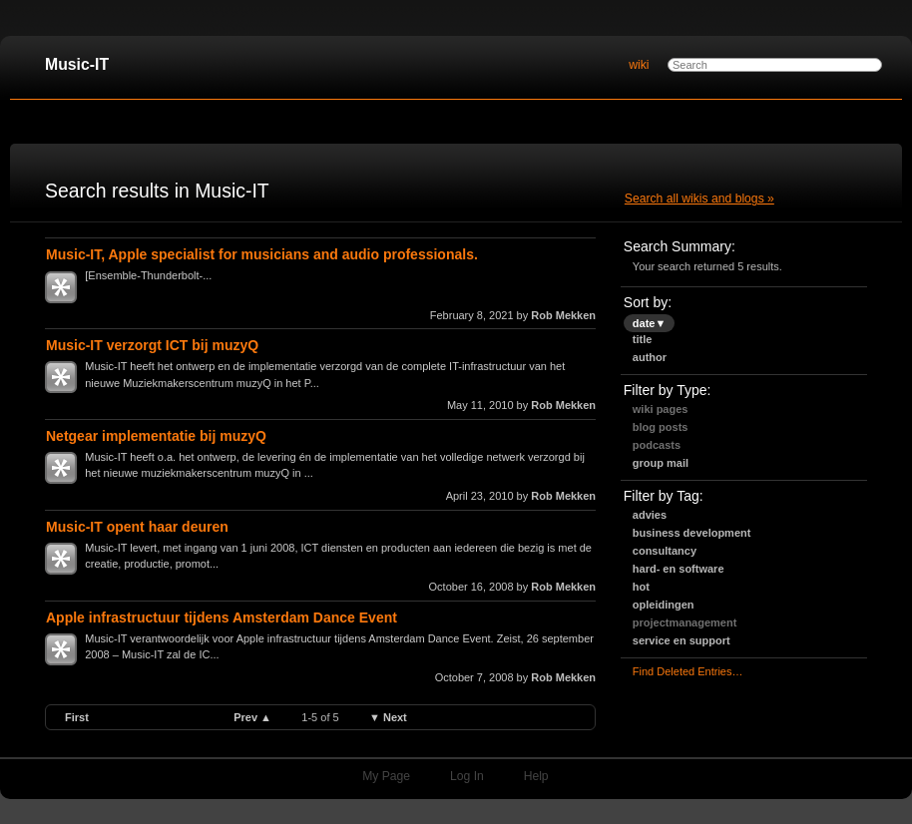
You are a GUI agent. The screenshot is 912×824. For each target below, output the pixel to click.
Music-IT (77, 64)
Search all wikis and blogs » (699, 199)
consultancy (664, 551)
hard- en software (678, 569)
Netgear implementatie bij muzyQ (156, 436)
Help (536, 776)
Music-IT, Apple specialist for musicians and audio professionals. (262, 254)
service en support (681, 640)
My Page (386, 776)
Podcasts (657, 445)
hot (641, 587)
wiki (639, 65)
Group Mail (660, 463)
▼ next (388, 717)
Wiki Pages (660, 409)
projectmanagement (685, 622)
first (77, 717)
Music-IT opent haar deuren (137, 527)
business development (692, 533)
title (643, 339)
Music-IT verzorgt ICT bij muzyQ (152, 345)
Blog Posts (660, 427)
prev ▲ (252, 717)
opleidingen (663, 605)
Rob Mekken (563, 315)
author (650, 357)
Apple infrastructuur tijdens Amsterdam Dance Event (221, 617)
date (650, 323)
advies (650, 515)
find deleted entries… (688, 671)
